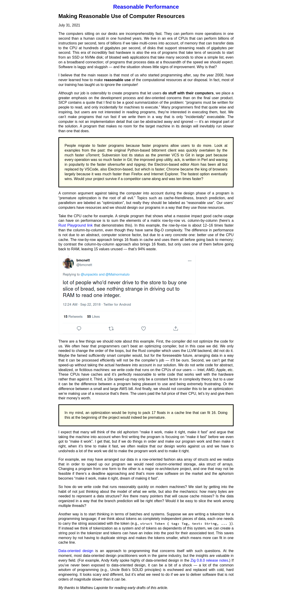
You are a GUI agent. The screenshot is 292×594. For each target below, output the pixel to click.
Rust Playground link (75, 225)
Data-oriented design (75, 551)
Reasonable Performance (146, 7)
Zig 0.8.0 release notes (209, 560)
